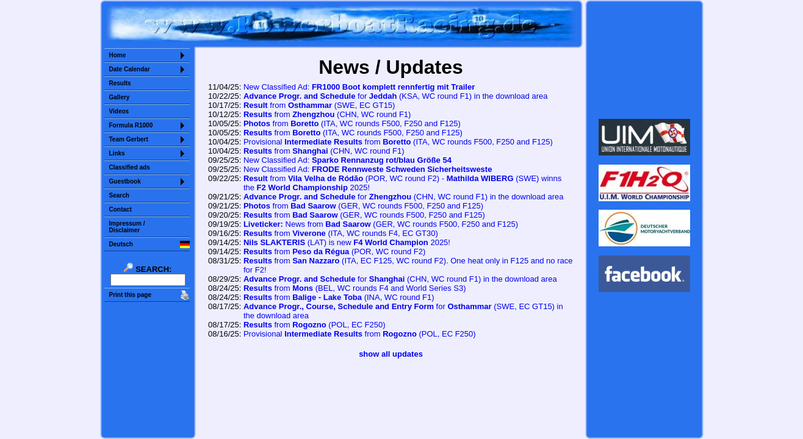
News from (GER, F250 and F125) (380, 224)
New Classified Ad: (359, 86)
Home (117, 55)
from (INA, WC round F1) (338, 297)
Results (120, 83)
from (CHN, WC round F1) (327, 114)
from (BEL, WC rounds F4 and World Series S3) (354, 288)
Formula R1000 (131, 125)
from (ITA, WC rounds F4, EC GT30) (340, 233)
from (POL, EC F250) (314, 324)
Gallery (119, 97)
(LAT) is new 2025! (346, 242)
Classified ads (129, 167)
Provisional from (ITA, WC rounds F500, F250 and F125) (398, 141)
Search (119, 195)
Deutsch (121, 244)
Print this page (130, 294)
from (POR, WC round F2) (334, 251)
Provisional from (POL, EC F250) (359, 333)
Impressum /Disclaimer (127, 227)
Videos (119, 111)
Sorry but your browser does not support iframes (644, 59)
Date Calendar (129, 69)
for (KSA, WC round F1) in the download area (395, 96)
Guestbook (125, 181)
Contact (120, 209)
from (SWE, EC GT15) (319, 105)
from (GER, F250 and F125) (363, 205)
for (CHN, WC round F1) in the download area (403, 196)
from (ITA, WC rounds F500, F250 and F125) (352, 123)
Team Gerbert (128, 139)
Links (117, 153)
